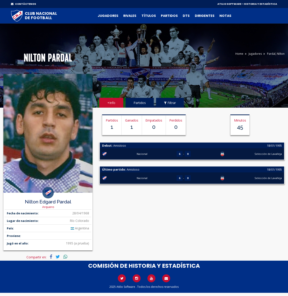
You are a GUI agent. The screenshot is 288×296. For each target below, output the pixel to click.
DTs (186, 15)
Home (239, 54)
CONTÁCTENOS (23, 4)
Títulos (148, 15)
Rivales (129, 15)
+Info (111, 103)
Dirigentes (204, 15)
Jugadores (108, 15)
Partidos (169, 15)
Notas (225, 15)
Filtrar (170, 103)
